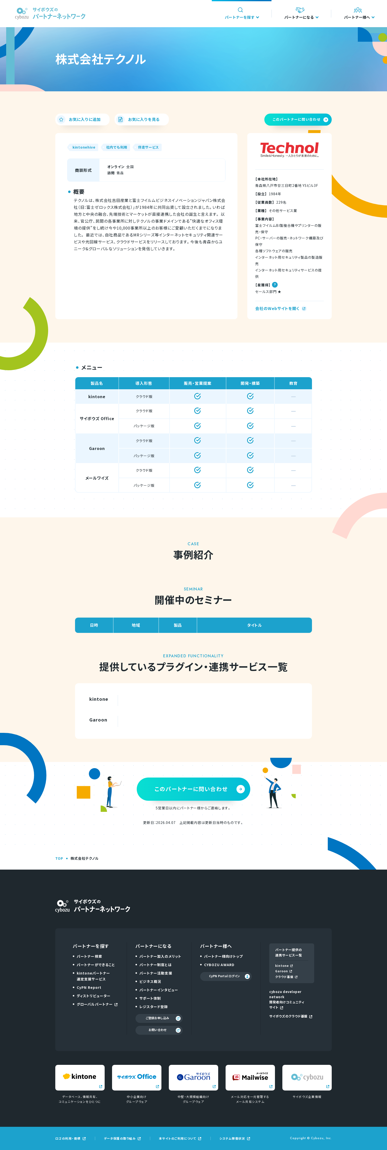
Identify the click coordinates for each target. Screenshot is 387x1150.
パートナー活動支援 (155, 973)
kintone (284, 965)
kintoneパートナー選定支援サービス (93, 976)
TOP (59, 858)
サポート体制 (150, 998)
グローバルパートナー (97, 1004)
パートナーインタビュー (158, 989)
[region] (193, 435)
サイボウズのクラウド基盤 (290, 1016)
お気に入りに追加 (78, 119)
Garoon (283, 971)
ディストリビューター (94, 995)
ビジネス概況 (150, 981)
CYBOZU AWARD (219, 964)
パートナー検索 (89, 956)
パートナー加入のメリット (160, 956)
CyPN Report (89, 987)
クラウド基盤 (286, 977)
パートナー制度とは (155, 964)
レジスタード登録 (153, 1006)
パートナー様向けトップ (223, 956)
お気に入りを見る (138, 119)
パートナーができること (96, 964)
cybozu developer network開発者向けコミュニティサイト (286, 999)
